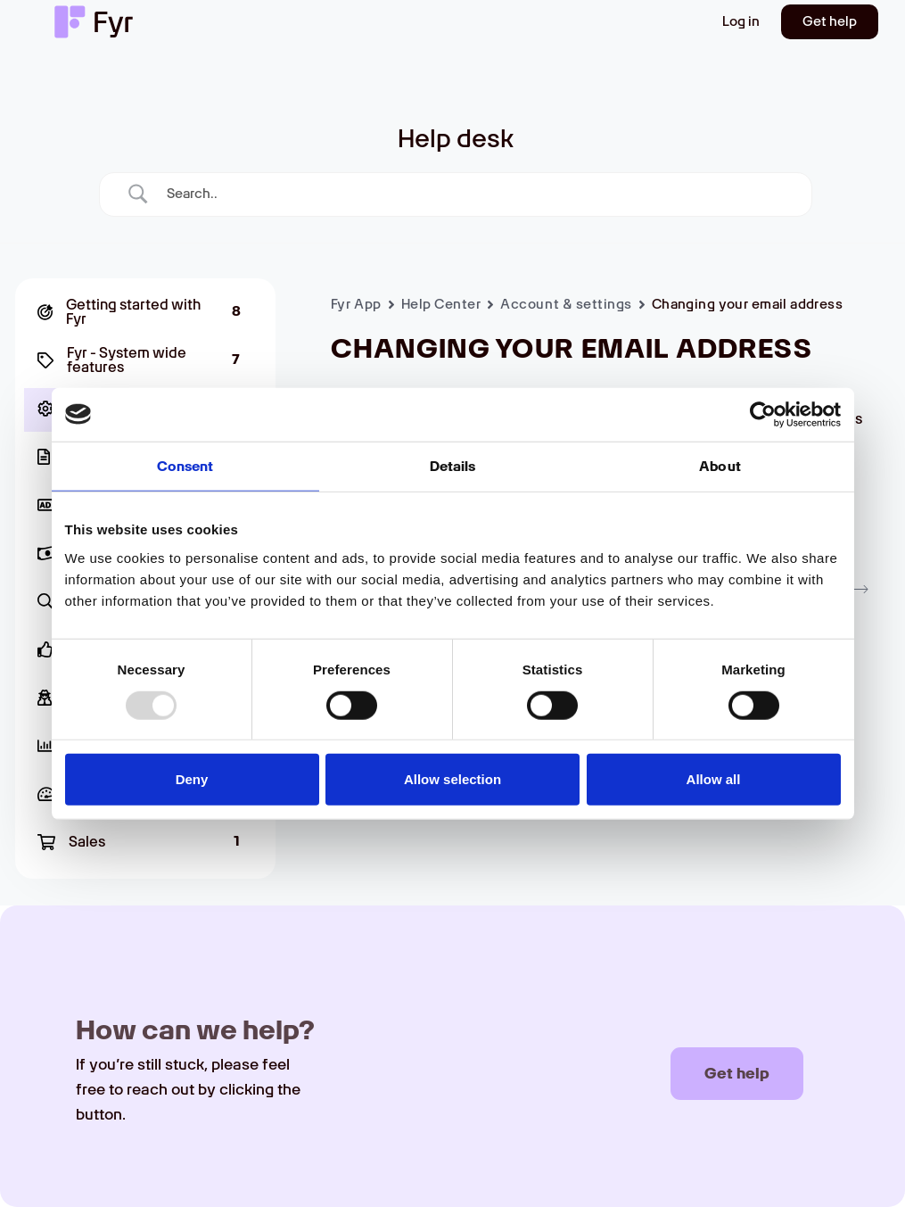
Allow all (714, 779)
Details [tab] (453, 466)
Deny (192, 779)
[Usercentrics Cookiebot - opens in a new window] (763, 414)
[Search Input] (477, 194)
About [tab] (720, 466)
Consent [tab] (185, 466)
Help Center (441, 304)
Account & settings (565, 304)
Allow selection (452, 779)
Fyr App (356, 304)
